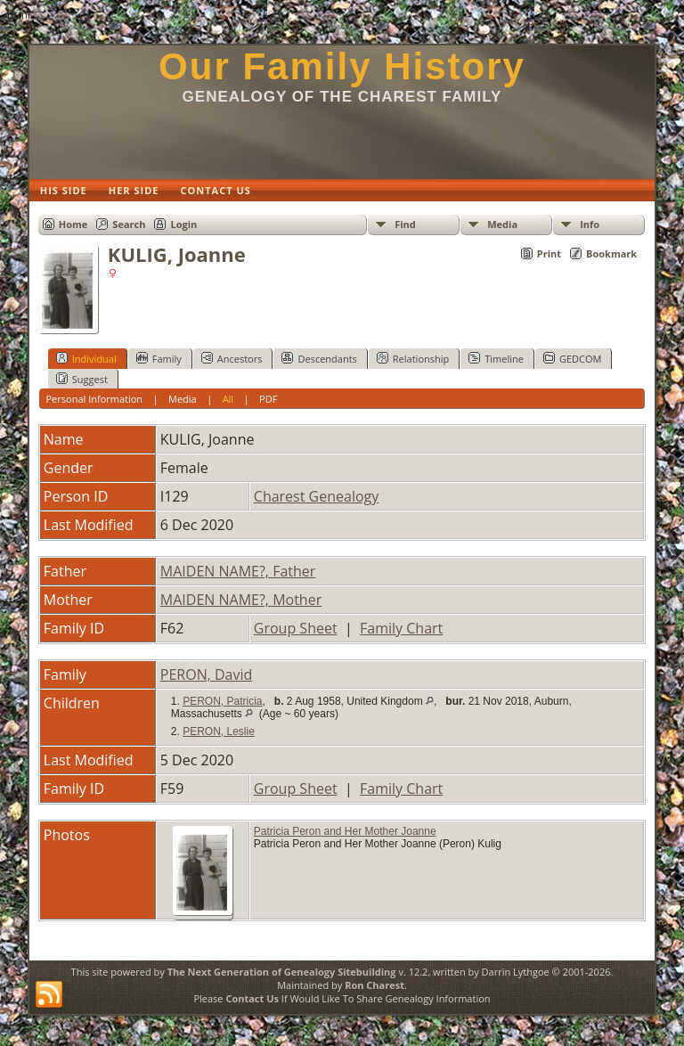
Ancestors (232, 358)
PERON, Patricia (222, 701)
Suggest (82, 379)
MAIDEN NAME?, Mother (241, 599)
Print (549, 253)
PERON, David (206, 674)
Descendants (318, 358)
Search (128, 224)
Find (405, 224)
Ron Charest (374, 985)
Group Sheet (296, 628)
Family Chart (401, 628)
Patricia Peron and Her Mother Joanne (345, 831)
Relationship (413, 358)
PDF (268, 398)
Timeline (496, 358)
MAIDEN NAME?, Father (238, 571)
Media (502, 224)
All (228, 398)
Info (589, 224)
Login (183, 224)
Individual (86, 358)
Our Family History (342, 66)
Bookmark (611, 253)
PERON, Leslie (219, 731)
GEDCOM (572, 358)
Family (159, 358)
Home (73, 224)
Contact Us (252, 998)
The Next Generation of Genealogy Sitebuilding (281, 971)
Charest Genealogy (316, 496)
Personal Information (93, 398)
